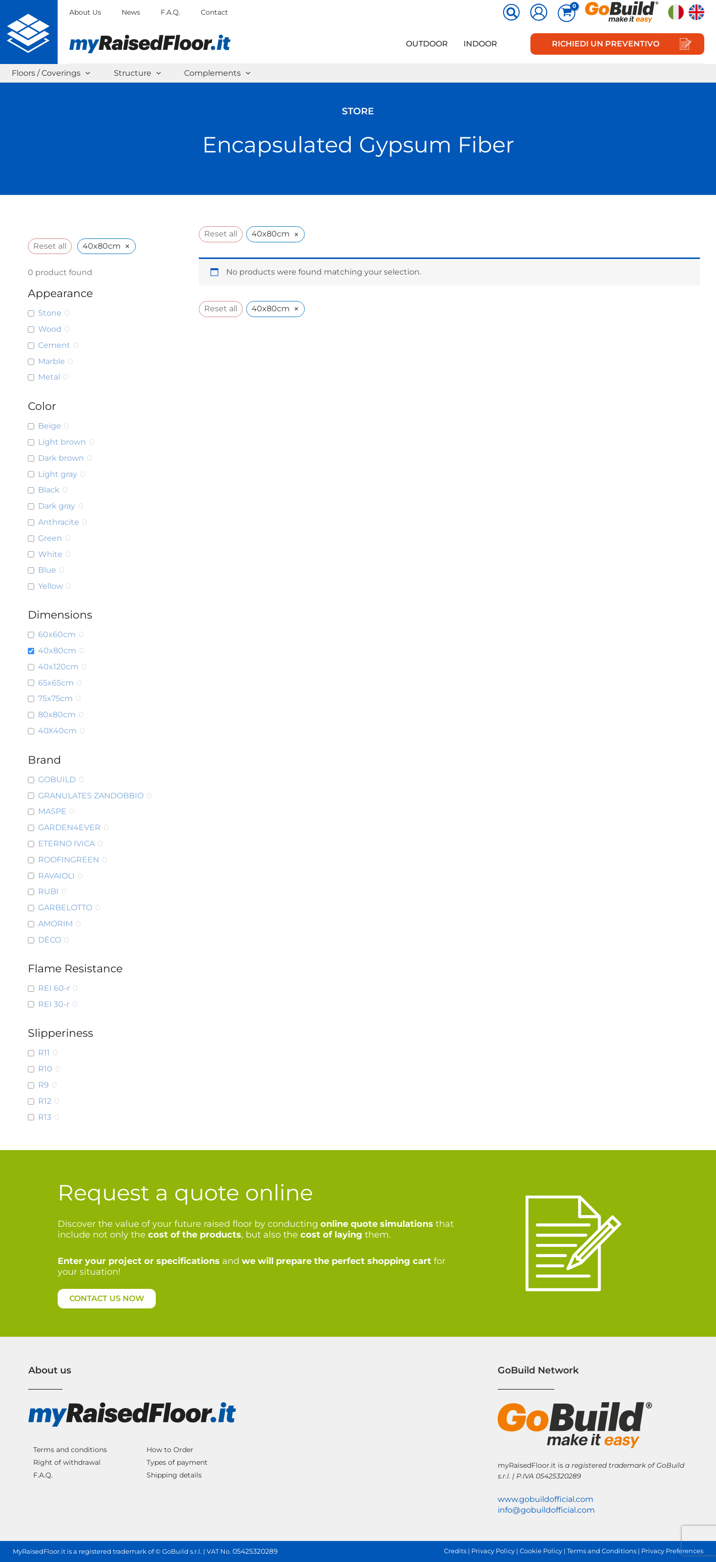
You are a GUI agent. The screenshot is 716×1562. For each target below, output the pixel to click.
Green (50, 538)
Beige (49, 425)
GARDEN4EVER (69, 827)
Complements (217, 73)
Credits (455, 1551)
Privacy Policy (493, 1551)
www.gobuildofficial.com (545, 1499)
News (131, 12)
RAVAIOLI (56, 875)
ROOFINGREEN (68, 859)
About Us (85, 12)
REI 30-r (53, 1004)
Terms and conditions (70, 1449)
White (50, 554)
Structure (137, 73)
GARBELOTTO (65, 907)
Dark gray (56, 506)
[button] (511, 13)
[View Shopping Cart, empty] (566, 13)
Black (49, 489)
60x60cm (57, 634)
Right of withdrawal (67, 1462)
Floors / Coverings (51, 73)
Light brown (62, 442)
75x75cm (55, 698)
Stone (50, 313)
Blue (47, 570)
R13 (44, 1117)
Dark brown (61, 458)
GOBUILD (57, 779)
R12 (44, 1101)
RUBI (48, 891)
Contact (214, 12)
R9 (43, 1085)
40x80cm (57, 650)
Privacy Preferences (672, 1551)
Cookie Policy (541, 1551)
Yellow (50, 586)
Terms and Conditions (601, 1551)
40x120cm (58, 666)
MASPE (52, 811)
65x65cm (56, 682)
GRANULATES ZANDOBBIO (91, 795)
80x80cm (57, 714)
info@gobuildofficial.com (546, 1510)
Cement (54, 345)
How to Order (170, 1449)
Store (358, 111)
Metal (49, 377)
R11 (44, 1052)
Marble (51, 361)
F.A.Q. (170, 12)
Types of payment (177, 1462)
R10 (45, 1068)
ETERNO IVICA (66, 843)
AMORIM (55, 923)
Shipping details (174, 1475)
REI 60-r (54, 988)
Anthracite (58, 522)
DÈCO (49, 939)
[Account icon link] (538, 12)
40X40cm (57, 730)
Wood (50, 329)
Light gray (57, 474)
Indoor (480, 43)
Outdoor (427, 43)
